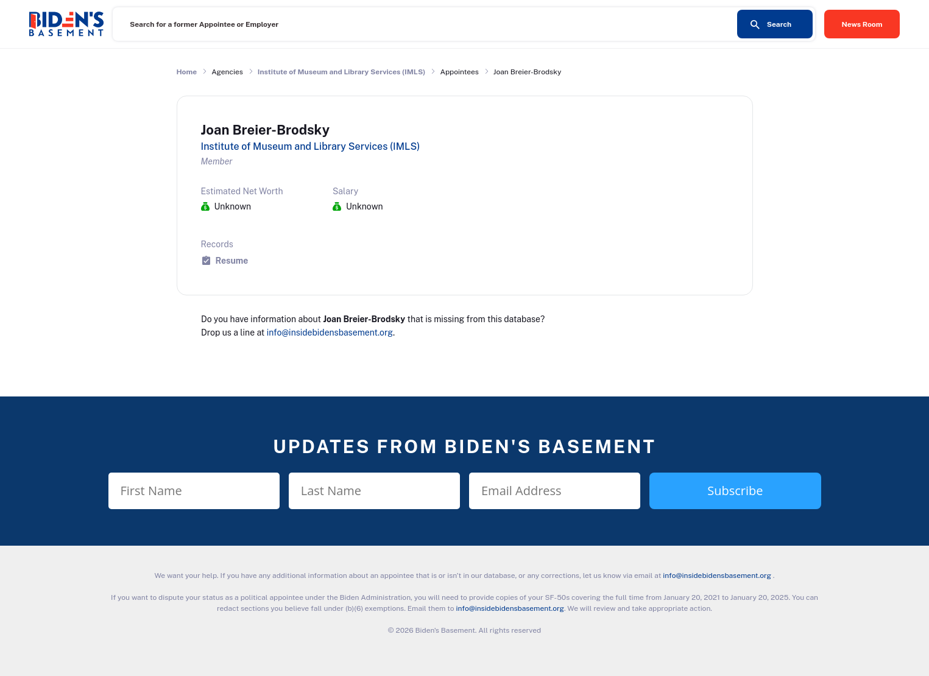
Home (187, 72)
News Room (862, 24)
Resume (232, 260)
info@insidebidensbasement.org (330, 332)
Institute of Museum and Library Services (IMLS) (342, 72)
